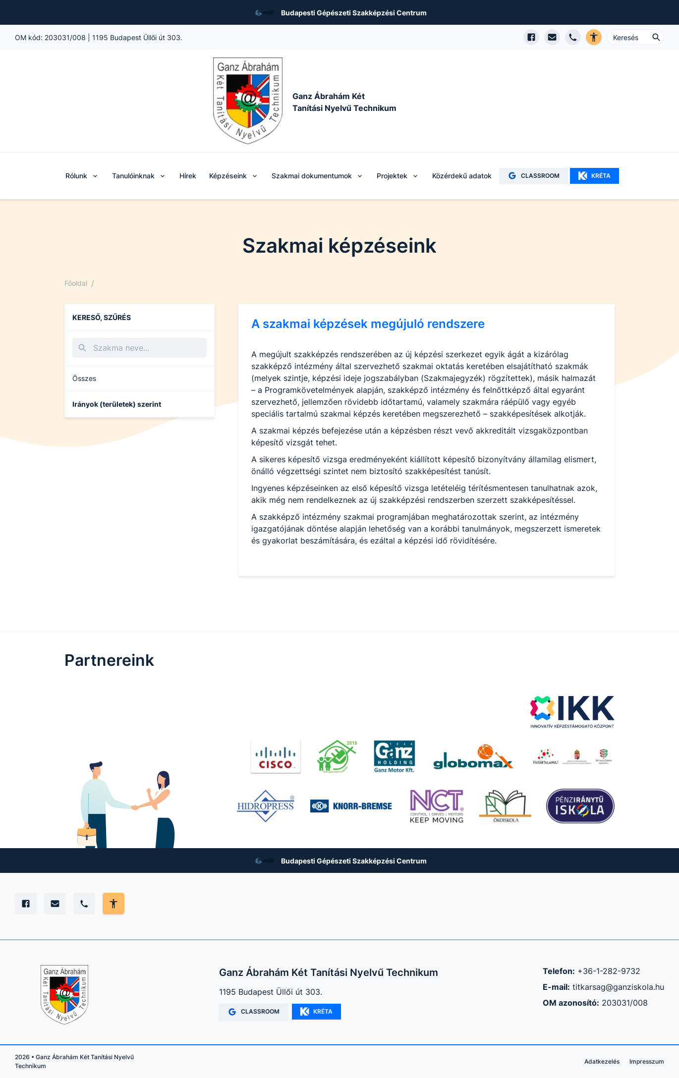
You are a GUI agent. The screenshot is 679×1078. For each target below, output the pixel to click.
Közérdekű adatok (462, 175)
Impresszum (646, 1061)
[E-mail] (55, 904)
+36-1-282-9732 (608, 971)
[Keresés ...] (635, 37)
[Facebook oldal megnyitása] (531, 37)
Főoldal (75, 283)
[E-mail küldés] (552, 37)
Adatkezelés (602, 1061)
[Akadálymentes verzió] (594, 37)
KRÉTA (594, 175)
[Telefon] (84, 904)
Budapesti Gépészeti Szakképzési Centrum (354, 12)
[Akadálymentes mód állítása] (113, 904)
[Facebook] (26, 904)
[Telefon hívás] (573, 37)
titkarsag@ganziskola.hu (618, 987)
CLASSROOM (534, 175)
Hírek (187, 175)
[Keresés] (139, 348)
